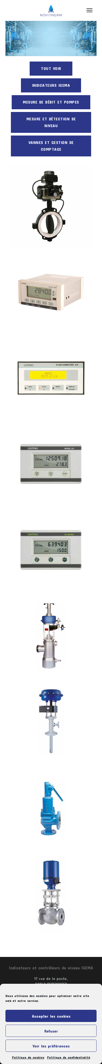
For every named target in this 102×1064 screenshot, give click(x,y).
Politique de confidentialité (68, 1057)
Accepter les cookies (51, 1016)
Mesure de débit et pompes (51, 101)
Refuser (51, 1030)
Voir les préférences (51, 1045)
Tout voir (51, 68)
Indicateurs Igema (51, 85)
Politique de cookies (28, 1057)
